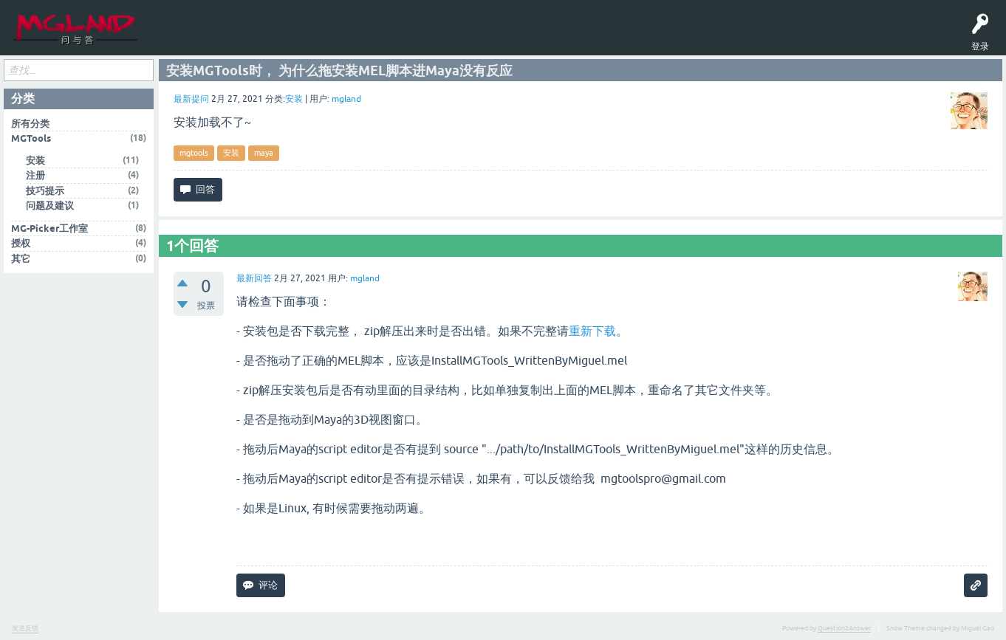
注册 (35, 178)
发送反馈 (25, 630)
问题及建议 (50, 208)
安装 (294, 102)
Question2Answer (844, 630)
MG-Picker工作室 (49, 230)
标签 (221, 38)
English (398, 38)
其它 (20, 260)
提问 (265, 38)
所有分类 (30, 125)
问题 (176, 38)
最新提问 (191, 102)
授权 (20, 246)
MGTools (309, 38)
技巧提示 (45, 193)
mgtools (193, 155)
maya (263, 155)
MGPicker (354, 38)
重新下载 (592, 333)
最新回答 (254, 280)
